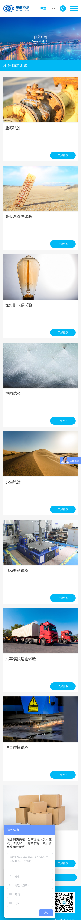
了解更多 (63, 155)
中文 (43, 8)
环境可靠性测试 (15, 65)
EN (53, 8)
